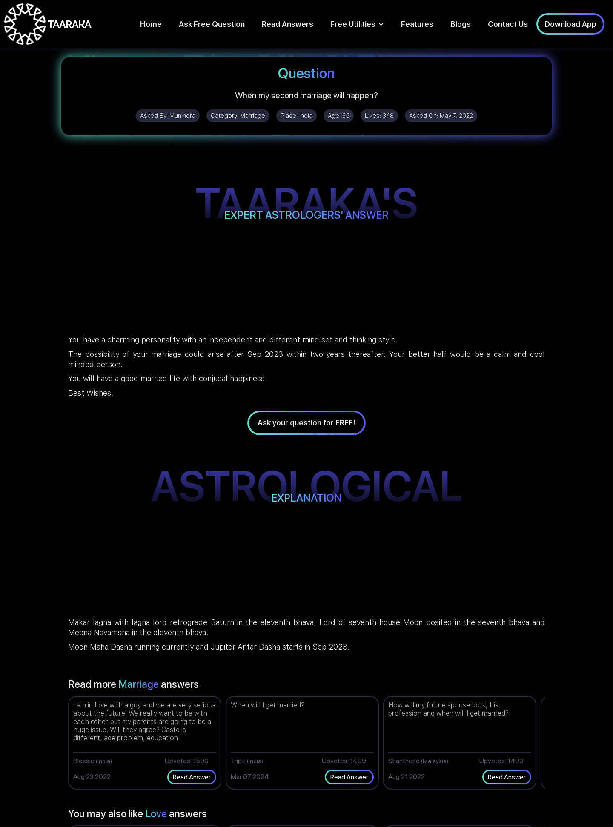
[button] (357, 24)
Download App (570, 24)
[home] (48, 24)
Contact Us (508, 24)
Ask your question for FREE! (306, 422)
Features (417, 24)
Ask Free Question (212, 24)
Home (151, 24)
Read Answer (192, 777)
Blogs (460, 24)
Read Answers (287, 24)
